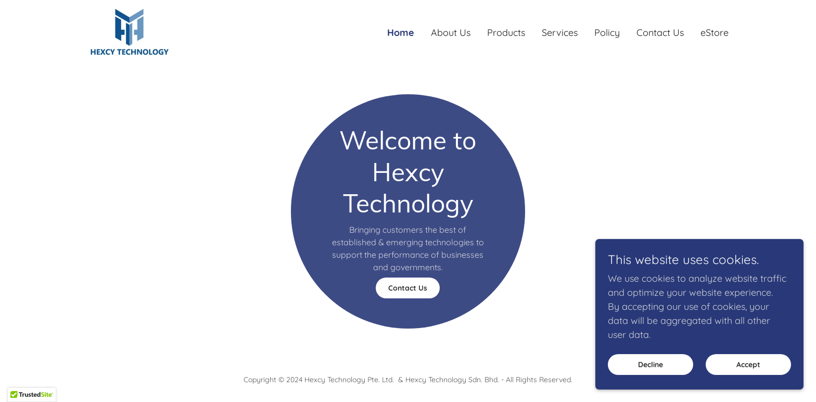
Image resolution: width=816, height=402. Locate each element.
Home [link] (400, 33)
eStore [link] (714, 33)
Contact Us (407, 288)
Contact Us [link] (660, 33)
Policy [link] (607, 33)
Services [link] (560, 33)
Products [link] (506, 33)
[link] (130, 31)
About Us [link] (450, 33)
